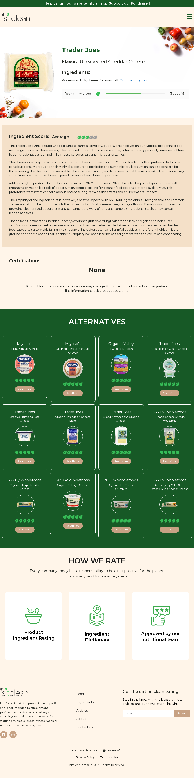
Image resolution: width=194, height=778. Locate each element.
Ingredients (85, 702)
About (81, 719)
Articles (82, 710)
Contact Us (84, 727)
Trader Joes (169, 344)
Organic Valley (121, 344)
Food (80, 694)
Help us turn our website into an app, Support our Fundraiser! (97, 3)
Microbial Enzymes (133, 80)
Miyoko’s (24, 344)
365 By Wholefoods (169, 412)
